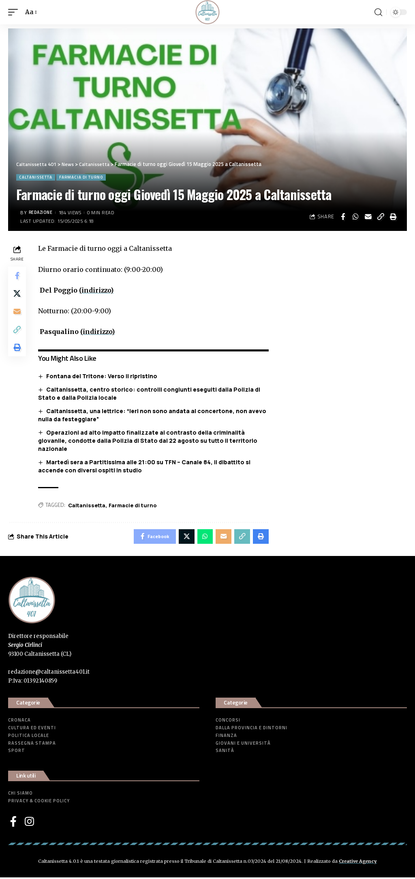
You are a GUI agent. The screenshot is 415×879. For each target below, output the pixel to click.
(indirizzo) (98, 290)
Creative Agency (358, 863)
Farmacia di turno (81, 177)
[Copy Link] (380, 216)
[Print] (393, 216)
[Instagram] (29, 823)
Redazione (42, 212)
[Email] (368, 216)
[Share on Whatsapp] (355, 216)
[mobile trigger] (15, 11)
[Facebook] (13, 823)
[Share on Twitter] (18, 296)
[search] (378, 12)
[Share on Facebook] (343, 216)
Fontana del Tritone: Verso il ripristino (103, 376)
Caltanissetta (35, 177)
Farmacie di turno (134, 504)
